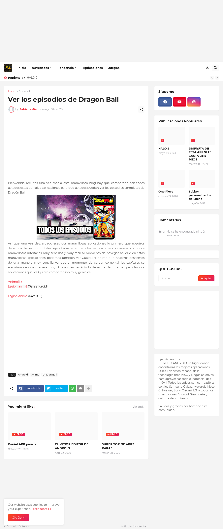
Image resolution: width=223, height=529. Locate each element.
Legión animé (17, 286)
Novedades (40, 68)
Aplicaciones (93, 68)
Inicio (21, 68)
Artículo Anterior (18, 526)
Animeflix (15, 282)
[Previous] (212, 78)
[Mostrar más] (88, 388)
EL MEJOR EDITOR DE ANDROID (71, 446)
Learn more (39, 509)
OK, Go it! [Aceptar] (18, 517)
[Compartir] (141, 109)
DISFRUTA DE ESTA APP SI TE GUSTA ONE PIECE (200, 154)
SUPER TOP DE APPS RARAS (118, 446)
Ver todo (138, 406)
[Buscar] (215, 68)
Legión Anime (17, 296)
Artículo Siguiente (133, 526)
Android (24, 91)
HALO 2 (32, 77)
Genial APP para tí (22, 444)
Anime (35, 374)
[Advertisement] (111, 31)
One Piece (165, 191)
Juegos (113, 68)
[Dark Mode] (208, 68)
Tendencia (66, 68)
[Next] (217, 78)
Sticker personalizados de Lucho (200, 195)
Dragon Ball (50, 374)
